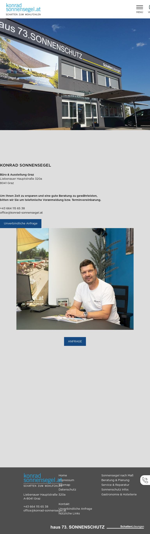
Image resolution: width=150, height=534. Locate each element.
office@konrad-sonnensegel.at (21, 212)
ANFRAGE (75, 341)
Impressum (66, 480)
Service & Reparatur (115, 484)
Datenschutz (67, 489)
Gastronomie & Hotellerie (119, 494)
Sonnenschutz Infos (115, 489)
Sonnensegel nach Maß (117, 475)
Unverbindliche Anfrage (21, 223)
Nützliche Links (69, 513)
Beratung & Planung (115, 480)
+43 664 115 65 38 (12, 208)
